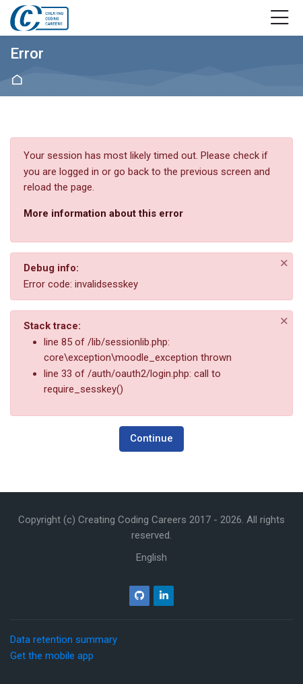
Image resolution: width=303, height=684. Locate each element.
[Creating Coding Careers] (39, 18)
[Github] (139, 596)
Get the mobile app (52, 656)
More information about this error (103, 213)
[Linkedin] (164, 596)
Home (19, 79)
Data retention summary (63, 640)
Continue (151, 438)
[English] (151, 558)
